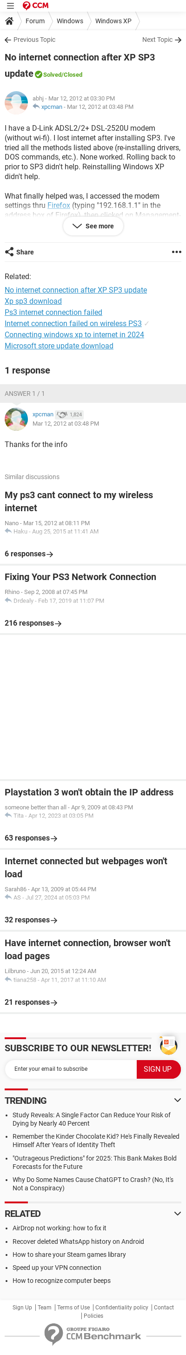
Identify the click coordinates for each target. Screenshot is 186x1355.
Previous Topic (34, 39)
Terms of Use (73, 1307)
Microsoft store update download (59, 345)
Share (25, 252)
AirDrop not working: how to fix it (59, 1228)
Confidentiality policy (121, 1307)
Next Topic (157, 39)
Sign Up (22, 1307)
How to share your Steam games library (69, 1254)
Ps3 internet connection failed (53, 312)
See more (99, 226)
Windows (70, 21)
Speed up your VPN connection (57, 1267)
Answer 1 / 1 (25, 393)
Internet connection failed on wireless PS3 (73, 323)
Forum (35, 21)
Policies (93, 1316)
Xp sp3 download (33, 301)
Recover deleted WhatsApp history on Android (78, 1241)
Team (45, 1307)
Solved (52, 74)
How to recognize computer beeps (62, 1280)
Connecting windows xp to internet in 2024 (74, 334)
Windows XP (113, 21)
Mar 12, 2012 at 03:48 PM (100, 106)
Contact (164, 1307)
